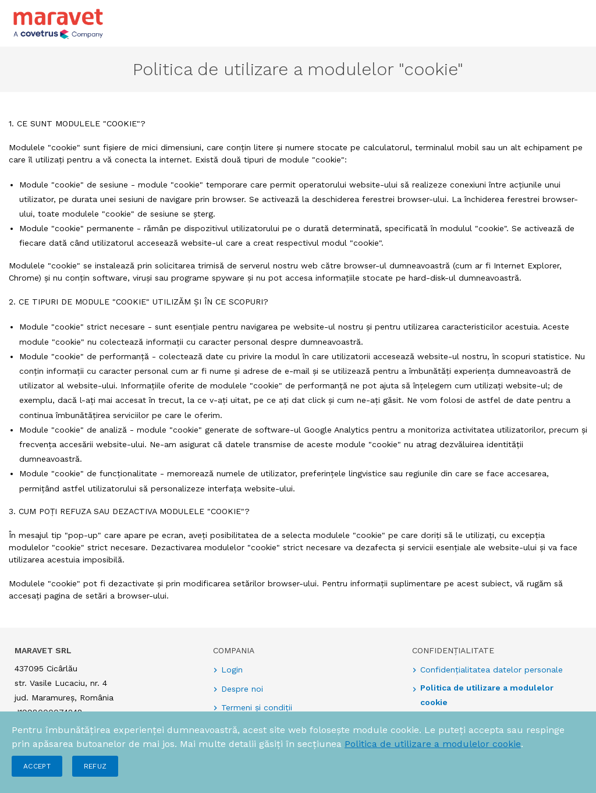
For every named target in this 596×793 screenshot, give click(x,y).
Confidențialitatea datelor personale (491, 669)
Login (232, 669)
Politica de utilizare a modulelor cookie (433, 743)
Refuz (95, 766)
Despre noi (242, 688)
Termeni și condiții (256, 707)
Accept (37, 766)
